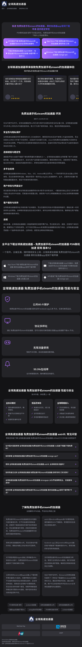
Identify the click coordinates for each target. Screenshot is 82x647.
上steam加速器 (31, 605)
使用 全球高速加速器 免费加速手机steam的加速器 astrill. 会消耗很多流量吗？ (35, 464)
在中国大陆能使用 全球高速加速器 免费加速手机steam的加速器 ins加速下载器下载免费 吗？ (39, 447)
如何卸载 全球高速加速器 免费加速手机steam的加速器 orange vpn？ (32, 456)
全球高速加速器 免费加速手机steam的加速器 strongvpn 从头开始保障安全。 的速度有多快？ (39, 481)
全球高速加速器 (12, 8)
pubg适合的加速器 (35, 610)
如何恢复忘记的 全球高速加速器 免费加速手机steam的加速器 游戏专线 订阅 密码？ (37, 472)
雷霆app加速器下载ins (17, 610)
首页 (3, 8)
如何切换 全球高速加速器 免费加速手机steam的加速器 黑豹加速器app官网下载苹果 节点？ (39, 491)
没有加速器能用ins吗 (47, 605)
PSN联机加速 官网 (15, 605)
